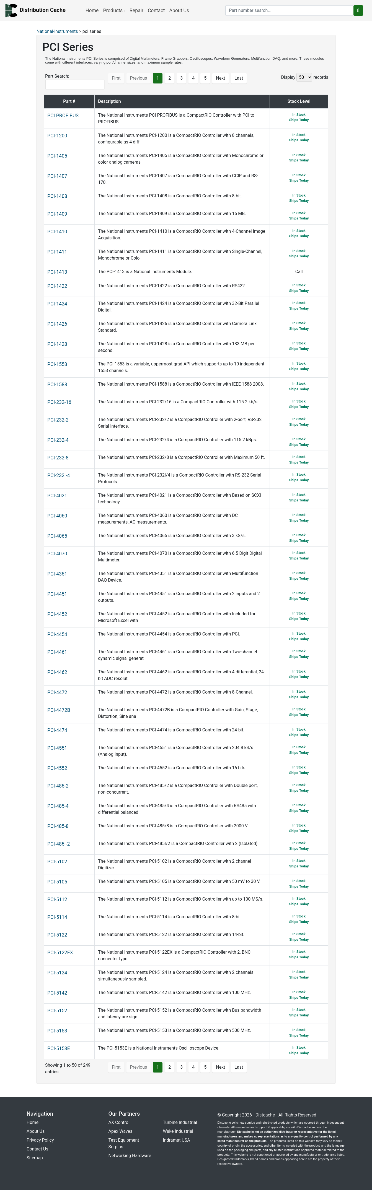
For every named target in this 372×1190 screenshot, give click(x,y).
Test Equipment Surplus (123, 1143)
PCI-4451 (57, 594)
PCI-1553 (57, 364)
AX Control (119, 1122)
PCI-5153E (58, 1048)
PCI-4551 (57, 748)
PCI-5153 (57, 1031)
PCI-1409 (57, 214)
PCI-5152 (57, 1010)
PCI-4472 (57, 692)
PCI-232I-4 (58, 475)
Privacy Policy (40, 1140)
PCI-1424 (57, 304)
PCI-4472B (58, 710)
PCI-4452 (57, 614)
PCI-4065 (57, 536)
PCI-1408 (57, 196)
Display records (304, 77)
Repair (136, 10)
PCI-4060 (57, 516)
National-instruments (57, 31)
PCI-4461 (57, 652)
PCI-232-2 (58, 420)
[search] (289, 10)
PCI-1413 (57, 272)
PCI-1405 (57, 156)
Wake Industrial (178, 1131)
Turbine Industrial (180, 1122)
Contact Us (37, 1149)
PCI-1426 (57, 324)
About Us (179, 10)
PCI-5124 (57, 972)
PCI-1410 (57, 231)
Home (92, 10)
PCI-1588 (57, 384)
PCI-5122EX (60, 952)
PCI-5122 (57, 935)
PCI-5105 (57, 882)
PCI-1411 (57, 252)
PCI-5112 (57, 899)
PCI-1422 (57, 286)
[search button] (358, 10)
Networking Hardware (129, 1155)
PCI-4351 (57, 574)
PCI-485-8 (58, 826)
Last (238, 78)
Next (220, 78)
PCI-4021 (57, 495)
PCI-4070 (57, 553)
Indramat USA (176, 1140)
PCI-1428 (57, 344)
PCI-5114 (57, 917)
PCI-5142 (57, 993)
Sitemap (35, 1157)
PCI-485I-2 (58, 844)
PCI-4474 (57, 730)
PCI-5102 (57, 861)
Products (114, 10)
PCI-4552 (57, 768)
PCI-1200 (57, 135)
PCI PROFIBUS (63, 115)
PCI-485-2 (58, 786)
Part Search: (75, 82)
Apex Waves (120, 1131)
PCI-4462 (57, 672)
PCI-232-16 (59, 402)
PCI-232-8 (58, 458)
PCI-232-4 (58, 440)
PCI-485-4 (58, 806)
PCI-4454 (57, 634)
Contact (156, 10)
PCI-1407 (57, 176)
